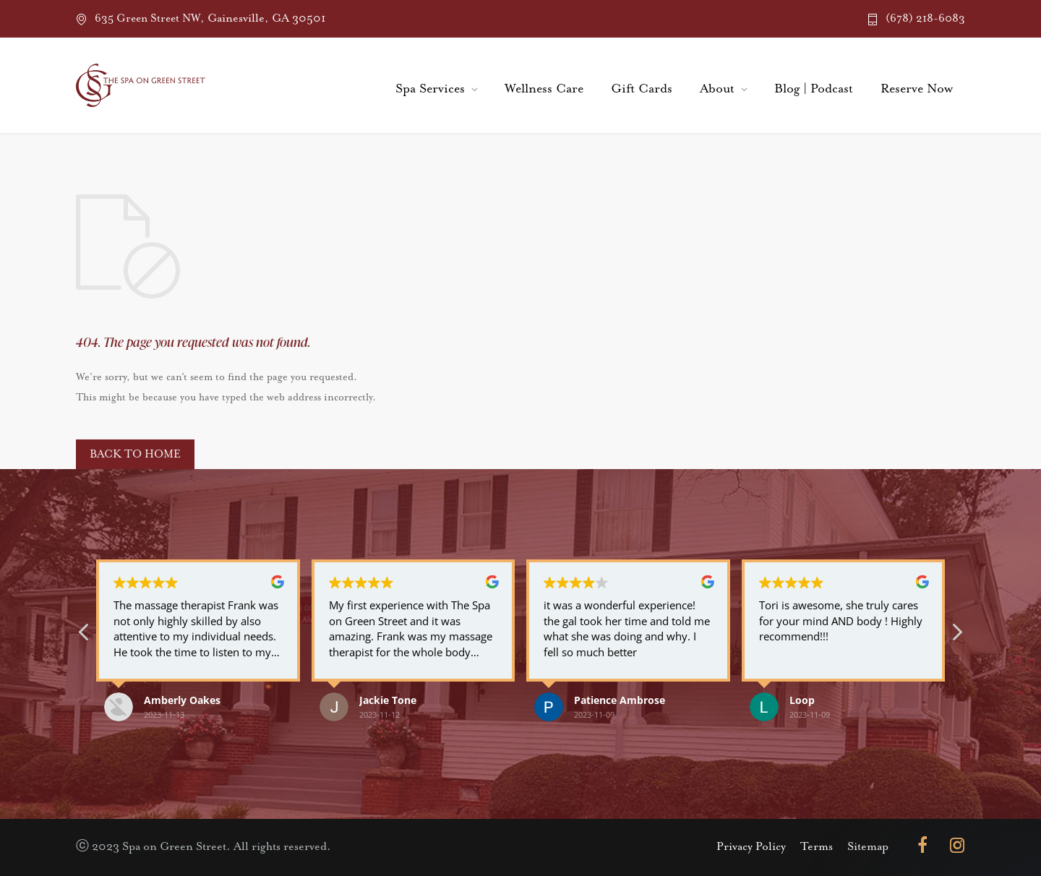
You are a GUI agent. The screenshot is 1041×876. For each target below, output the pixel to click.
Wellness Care (544, 89)
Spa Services (430, 89)
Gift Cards (641, 89)
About (717, 89)
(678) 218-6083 (925, 18)
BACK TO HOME (135, 454)
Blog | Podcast (813, 89)
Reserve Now (917, 89)
